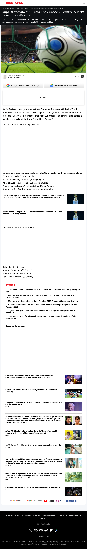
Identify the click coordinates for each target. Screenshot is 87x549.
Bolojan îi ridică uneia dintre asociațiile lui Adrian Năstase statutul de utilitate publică (33, 403)
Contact (43, 519)
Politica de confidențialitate (70, 515)
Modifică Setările (43, 524)
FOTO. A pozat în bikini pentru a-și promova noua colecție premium (34, 445)
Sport (14, 8)
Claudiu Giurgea (14, 77)
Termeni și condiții (49, 515)
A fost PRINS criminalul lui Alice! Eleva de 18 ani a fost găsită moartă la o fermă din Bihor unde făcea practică (31, 432)
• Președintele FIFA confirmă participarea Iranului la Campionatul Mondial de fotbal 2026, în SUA (41, 317)
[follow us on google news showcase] (33, 501)
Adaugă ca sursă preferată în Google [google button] (22, 85)
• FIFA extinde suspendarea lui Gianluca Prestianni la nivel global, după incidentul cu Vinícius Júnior (41, 296)
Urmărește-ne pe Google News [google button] (64, 85)
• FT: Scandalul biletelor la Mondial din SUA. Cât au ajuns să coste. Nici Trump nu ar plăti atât (42, 290)
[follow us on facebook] (71, 501)
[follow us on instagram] (60, 501)
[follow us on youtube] (49, 501)
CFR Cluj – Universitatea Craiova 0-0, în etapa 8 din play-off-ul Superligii (31, 391)
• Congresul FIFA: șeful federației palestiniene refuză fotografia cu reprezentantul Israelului (40, 311)
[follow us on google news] (16, 501)
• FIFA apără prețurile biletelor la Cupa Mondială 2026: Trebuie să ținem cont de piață (41, 301)
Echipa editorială (12, 515)
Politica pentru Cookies (31, 515)
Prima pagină (6, 8)
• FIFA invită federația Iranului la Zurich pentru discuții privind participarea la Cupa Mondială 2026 (41, 306)
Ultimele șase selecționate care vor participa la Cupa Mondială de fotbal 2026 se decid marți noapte (33, 213)
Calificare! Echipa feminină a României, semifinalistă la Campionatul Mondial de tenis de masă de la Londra (29, 377)
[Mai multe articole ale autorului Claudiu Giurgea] (5, 76)
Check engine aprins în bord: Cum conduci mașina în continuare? (33, 488)
